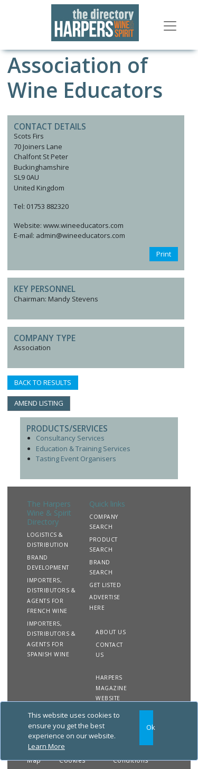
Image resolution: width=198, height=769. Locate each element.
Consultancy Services (70, 438)
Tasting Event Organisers (76, 458)
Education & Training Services (83, 448)
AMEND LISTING (38, 403)
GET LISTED (105, 585)
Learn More (46, 746)
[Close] (146, 727)
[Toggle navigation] (170, 25)
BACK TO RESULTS (42, 382)
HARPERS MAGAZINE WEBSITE (111, 688)
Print (163, 254)
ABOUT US (111, 632)
